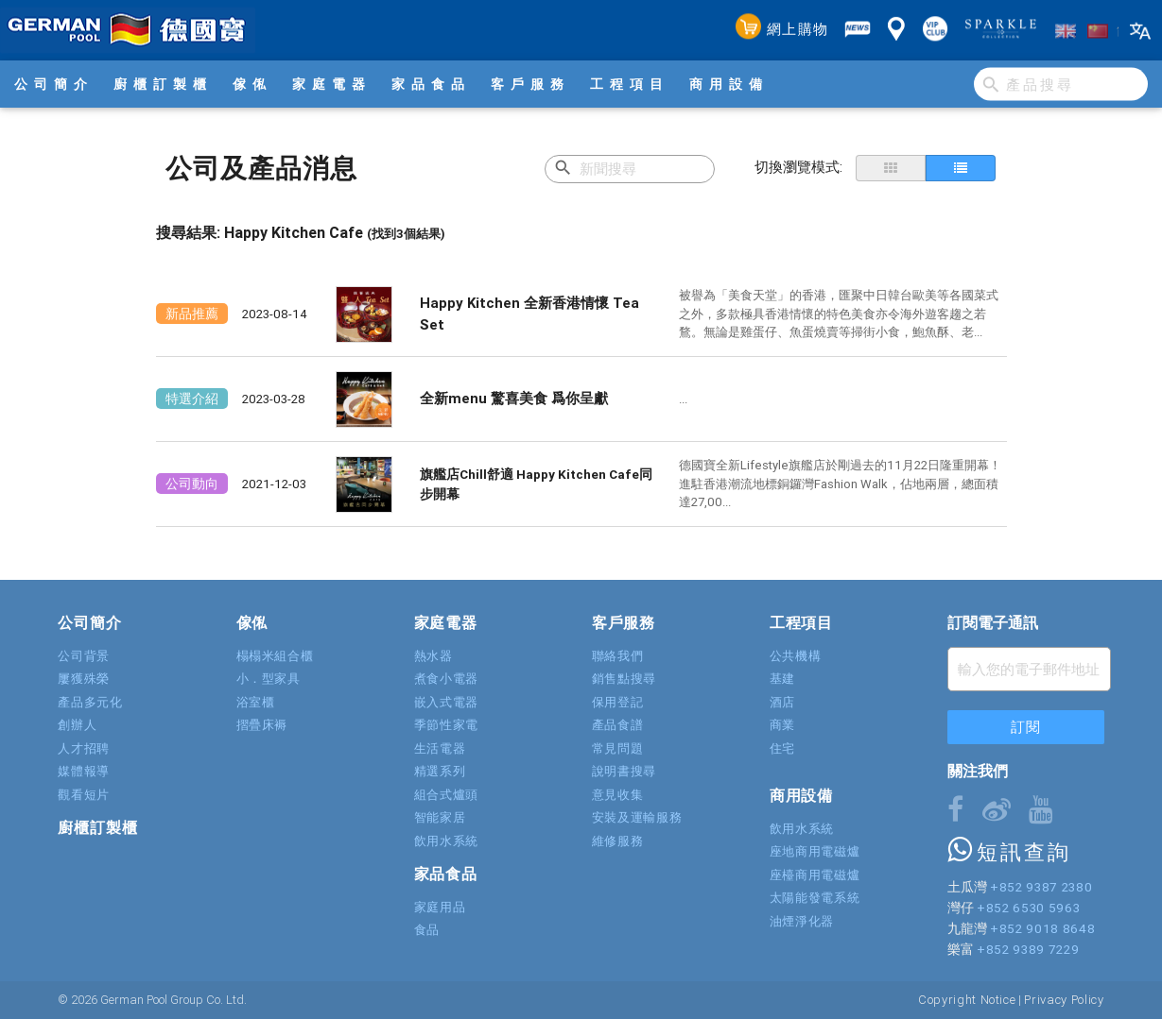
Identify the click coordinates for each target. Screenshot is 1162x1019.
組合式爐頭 (446, 795)
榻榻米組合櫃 (275, 656)
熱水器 (433, 656)
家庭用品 (440, 907)
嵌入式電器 (446, 702)
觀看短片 (84, 795)
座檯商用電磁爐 (815, 875)
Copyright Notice (966, 1000)
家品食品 (431, 84)
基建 (782, 679)
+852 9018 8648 (1042, 928)
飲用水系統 (446, 841)
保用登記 (618, 702)
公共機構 (796, 656)
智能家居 (440, 817)
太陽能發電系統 (815, 898)
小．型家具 (268, 679)
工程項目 (629, 84)
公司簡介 (54, 84)
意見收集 (618, 795)
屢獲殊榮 (84, 679)
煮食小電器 (446, 679)
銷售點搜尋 (624, 679)
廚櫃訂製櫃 (163, 84)
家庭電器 (332, 84)
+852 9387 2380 (1041, 886)
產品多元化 (90, 702)
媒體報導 (84, 771)
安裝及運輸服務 (637, 817)
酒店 (782, 702)
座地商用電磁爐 (815, 851)
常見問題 (618, 748)
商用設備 (729, 84)
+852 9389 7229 (1028, 949)
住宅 (782, 748)
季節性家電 (446, 725)
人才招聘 (84, 748)
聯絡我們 (618, 656)
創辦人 (77, 725)
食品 (427, 930)
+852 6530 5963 (1028, 907)
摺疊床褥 (262, 725)
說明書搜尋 (624, 771)
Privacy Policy (1063, 1000)
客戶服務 (530, 84)
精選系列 (440, 771)
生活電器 (440, 748)
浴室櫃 (255, 702)
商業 (782, 725)
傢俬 (252, 84)
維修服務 (618, 841)
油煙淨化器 (802, 921)
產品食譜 (618, 725)
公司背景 (84, 656)
